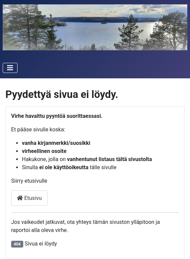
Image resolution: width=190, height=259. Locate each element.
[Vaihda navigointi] (10, 68)
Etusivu (29, 198)
